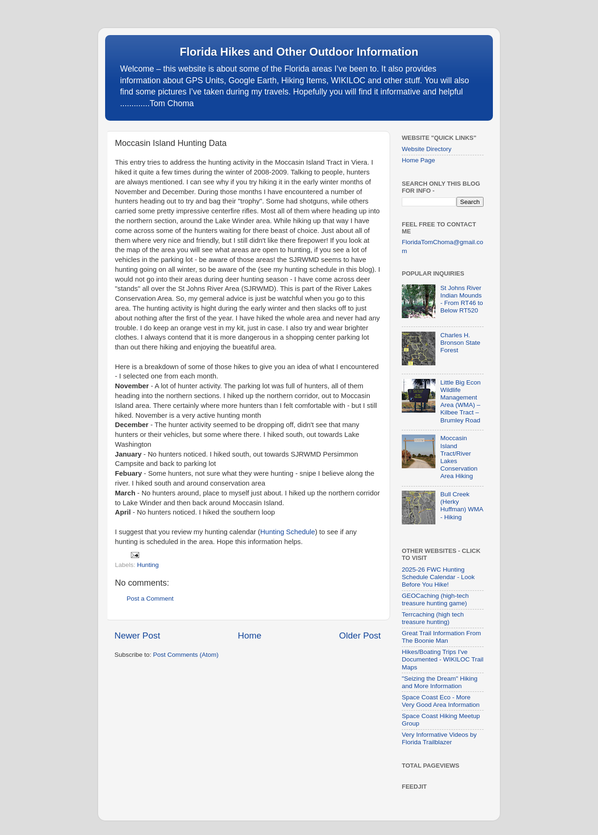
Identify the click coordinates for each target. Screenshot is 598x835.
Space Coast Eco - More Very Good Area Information (441, 701)
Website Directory (426, 148)
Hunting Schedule (287, 532)
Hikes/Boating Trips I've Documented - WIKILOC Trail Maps (443, 659)
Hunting (148, 564)
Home (249, 635)
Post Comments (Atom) (186, 654)
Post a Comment (150, 598)
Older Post (360, 635)
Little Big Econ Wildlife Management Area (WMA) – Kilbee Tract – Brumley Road (460, 401)
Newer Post (137, 635)
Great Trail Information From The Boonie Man (441, 637)
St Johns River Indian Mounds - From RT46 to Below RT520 (461, 299)
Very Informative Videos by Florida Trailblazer (439, 738)
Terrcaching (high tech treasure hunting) (433, 618)
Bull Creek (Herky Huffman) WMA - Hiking (461, 506)
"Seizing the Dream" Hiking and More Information (439, 682)
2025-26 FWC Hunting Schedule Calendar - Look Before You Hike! (438, 577)
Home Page (418, 160)
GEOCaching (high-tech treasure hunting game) (435, 599)
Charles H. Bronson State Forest (460, 343)
